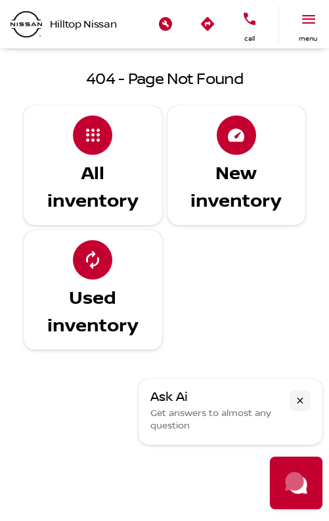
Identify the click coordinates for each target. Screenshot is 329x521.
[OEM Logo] (26, 24)
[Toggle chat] (296, 483)
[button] (165, 24)
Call (249, 38)
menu (308, 38)
